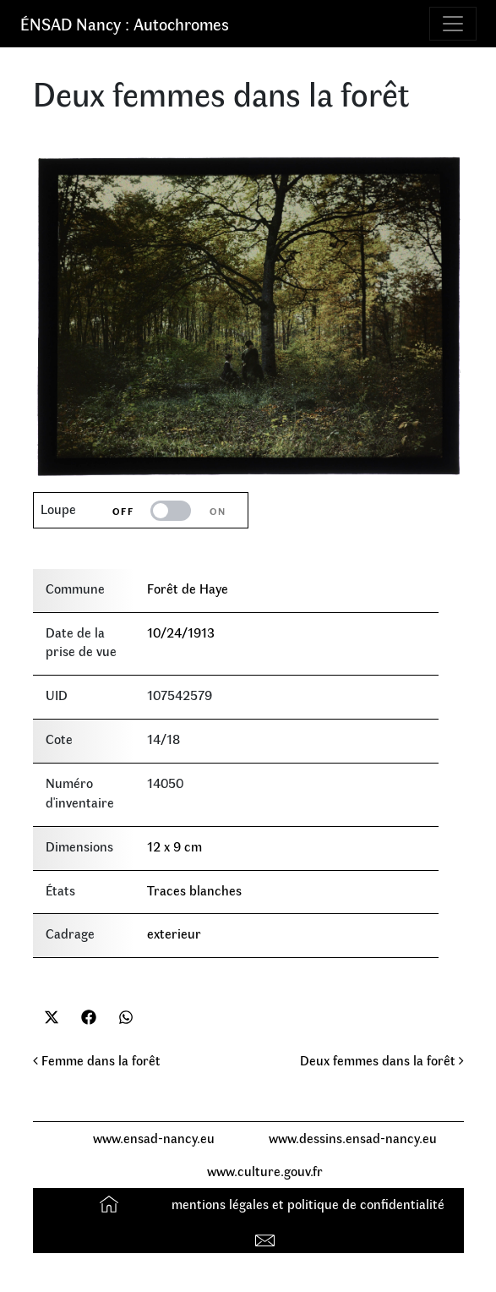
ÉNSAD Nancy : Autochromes (124, 23)
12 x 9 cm (174, 846)
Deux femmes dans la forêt (382, 1060)
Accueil (111, 1204)
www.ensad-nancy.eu (154, 1138)
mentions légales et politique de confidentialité (308, 1204)
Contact (267, 1236)
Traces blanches (194, 890)
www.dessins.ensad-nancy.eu (353, 1138)
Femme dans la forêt (97, 1060)
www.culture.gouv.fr (265, 1171)
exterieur (174, 933)
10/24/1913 (181, 632)
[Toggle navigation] (453, 24)
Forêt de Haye (187, 588)
